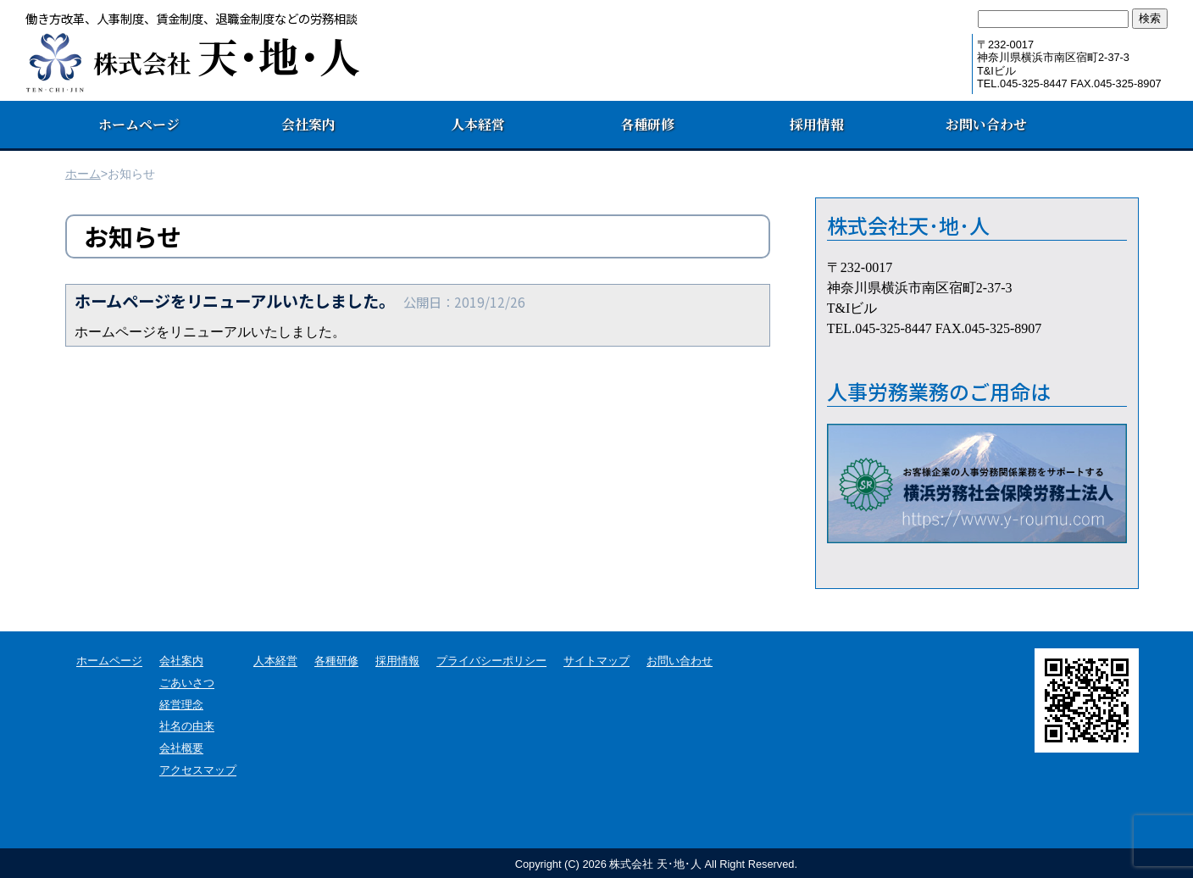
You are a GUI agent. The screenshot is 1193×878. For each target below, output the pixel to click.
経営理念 (181, 704)
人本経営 (478, 123)
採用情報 (817, 123)
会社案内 (308, 123)
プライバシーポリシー (491, 661)
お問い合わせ (986, 123)
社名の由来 (186, 726)
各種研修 (647, 123)
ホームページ (139, 123)
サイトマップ (596, 661)
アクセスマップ (197, 770)
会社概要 (181, 748)
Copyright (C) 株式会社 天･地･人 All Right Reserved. (656, 864)
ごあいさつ (186, 683)
